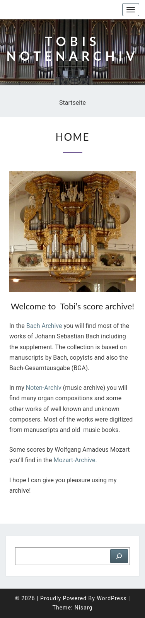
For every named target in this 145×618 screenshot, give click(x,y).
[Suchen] (119, 556)
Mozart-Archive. (76, 460)
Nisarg (84, 607)
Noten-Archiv (43, 387)
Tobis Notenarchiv (44, 9)
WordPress (111, 598)
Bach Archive (44, 325)
